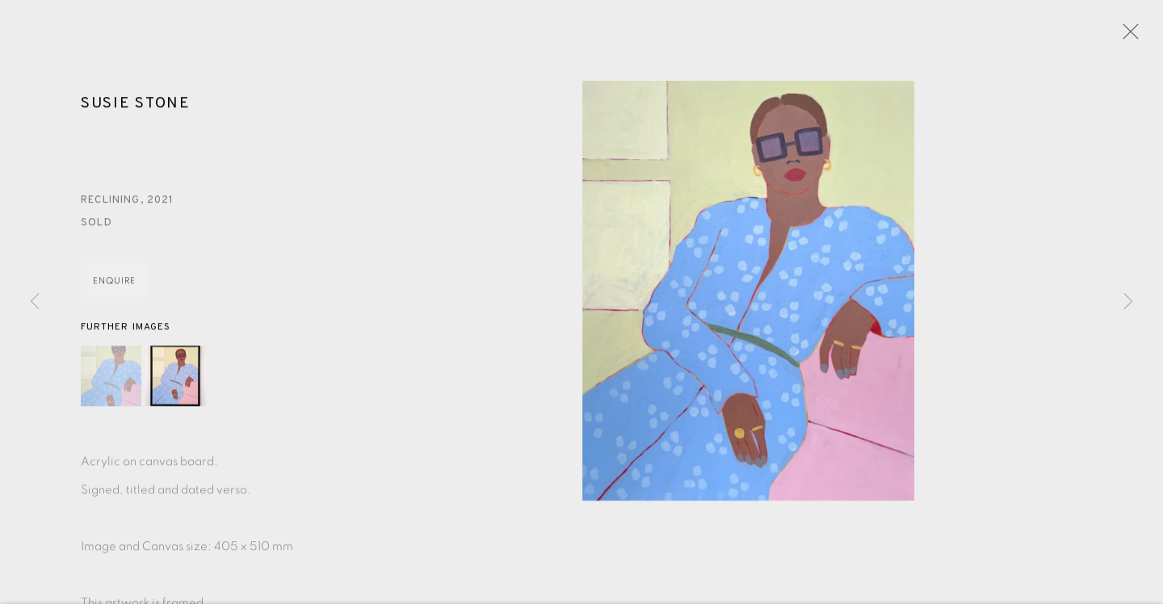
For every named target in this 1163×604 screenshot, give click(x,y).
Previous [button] (34, 302)
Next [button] (1128, 302)
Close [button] (1127, 36)
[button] (111, 378)
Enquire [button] (114, 283)
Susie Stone (136, 105)
